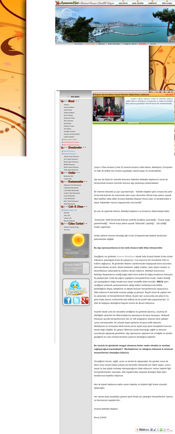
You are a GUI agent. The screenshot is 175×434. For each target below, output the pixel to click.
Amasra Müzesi (69, 107)
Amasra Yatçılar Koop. (71, 227)
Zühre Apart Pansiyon (71, 170)
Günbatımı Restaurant (71, 188)
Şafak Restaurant (69, 204)
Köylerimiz (67, 123)
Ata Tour (67, 230)
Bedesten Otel (68, 176)
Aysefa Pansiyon (69, 151)
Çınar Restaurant (69, 196)
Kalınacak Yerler (69, 118)
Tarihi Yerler (68, 110)
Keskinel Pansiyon (70, 154)
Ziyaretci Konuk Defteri (72, 134)
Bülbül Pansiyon (69, 164)
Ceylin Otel (68, 179)
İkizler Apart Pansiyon (71, 167)
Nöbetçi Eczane (69, 126)
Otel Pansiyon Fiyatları (71, 142)
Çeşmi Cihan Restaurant (72, 193)
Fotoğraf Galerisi (69, 131)
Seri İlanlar (67, 129)
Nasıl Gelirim (68, 115)
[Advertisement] (115, 68)
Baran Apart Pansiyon (71, 162)
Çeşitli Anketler (69, 137)
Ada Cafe (67, 215)
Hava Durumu (68, 121)
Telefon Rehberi (69, 112)
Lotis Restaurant (69, 198)
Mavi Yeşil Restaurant (71, 201)
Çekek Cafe (68, 218)
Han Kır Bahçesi (69, 221)
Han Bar (66, 213)
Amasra (66, 104)
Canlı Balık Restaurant (71, 190)
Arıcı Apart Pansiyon (71, 159)
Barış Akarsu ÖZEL (70, 139)
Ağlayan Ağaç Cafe (70, 210)
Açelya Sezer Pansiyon (71, 156)
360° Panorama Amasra (71, 145)
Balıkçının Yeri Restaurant (72, 185)
